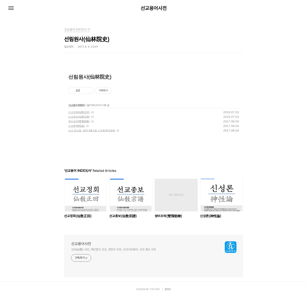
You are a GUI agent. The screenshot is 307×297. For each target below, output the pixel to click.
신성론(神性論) (76, 125)
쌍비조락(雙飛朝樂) (79, 121)
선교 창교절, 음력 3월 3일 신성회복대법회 (91, 130)
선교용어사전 (153, 8)
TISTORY (155, 289)
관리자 (167, 289)
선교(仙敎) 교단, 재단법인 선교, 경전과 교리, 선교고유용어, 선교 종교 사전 (113, 249)
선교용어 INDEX (76, 105)
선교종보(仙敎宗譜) (79, 116)
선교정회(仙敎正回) (79, 112)
